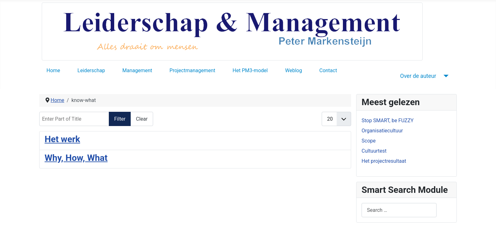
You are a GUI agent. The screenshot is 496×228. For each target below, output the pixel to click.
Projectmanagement (192, 70)
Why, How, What (76, 158)
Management (137, 70)
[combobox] (399, 210)
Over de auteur (418, 76)
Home (53, 70)
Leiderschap (91, 70)
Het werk (62, 139)
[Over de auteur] (445, 76)
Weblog (293, 70)
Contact (328, 70)
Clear (142, 119)
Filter (120, 119)
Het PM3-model (250, 70)
